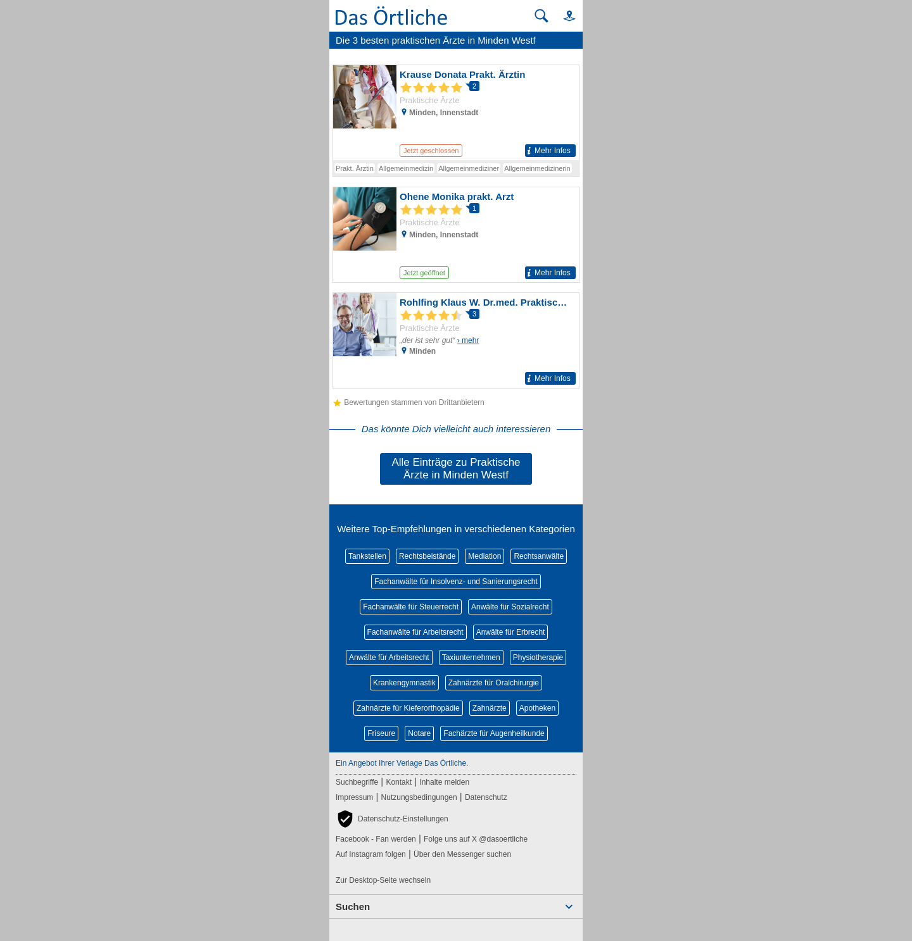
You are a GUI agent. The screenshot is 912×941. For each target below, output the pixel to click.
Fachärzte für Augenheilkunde (493, 733)
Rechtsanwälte (539, 556)
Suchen (353, 906)
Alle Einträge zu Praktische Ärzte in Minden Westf (455, 468)
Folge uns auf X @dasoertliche (476, 839)
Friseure (381, 733)
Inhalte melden (444, 782)
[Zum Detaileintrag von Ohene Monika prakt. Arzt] (456, 234)
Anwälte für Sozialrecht (510, 606)
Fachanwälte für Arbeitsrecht (415, 632)
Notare (419, 733)
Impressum (354, 797)
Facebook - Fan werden (376, 839)
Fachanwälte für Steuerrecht (411, 606)
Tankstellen (367, 556)
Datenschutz (486, 797)
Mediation (484, 556)
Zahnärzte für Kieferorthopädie (408, 708)
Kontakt (399, 782)
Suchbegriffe (357, 782)
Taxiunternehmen (471, 657)
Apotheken (537, 708)
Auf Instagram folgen (371, 854)
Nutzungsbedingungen (419, 797)
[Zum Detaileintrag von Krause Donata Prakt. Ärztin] (456, 112)
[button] (563, 15)
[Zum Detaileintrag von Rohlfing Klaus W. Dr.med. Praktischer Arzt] (456, 340)
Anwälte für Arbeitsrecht (389, 657)
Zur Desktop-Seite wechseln (383, 880)
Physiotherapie (538, 657)
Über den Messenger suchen (462, 854)
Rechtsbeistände (427, 556)
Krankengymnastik (404, 682)
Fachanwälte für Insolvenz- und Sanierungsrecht (455, 581)
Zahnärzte (489, 708)
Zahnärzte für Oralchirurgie (493, 682)
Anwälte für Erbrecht (510, 632)
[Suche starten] (541, 15)
